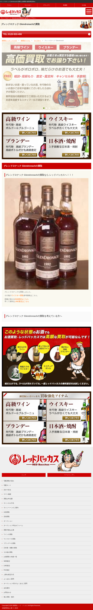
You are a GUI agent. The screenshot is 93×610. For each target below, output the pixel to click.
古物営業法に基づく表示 (10, 608)
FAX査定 (6, 570)
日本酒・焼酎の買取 (10, 548)
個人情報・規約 (9, 597)
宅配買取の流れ (9, 481)
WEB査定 (7, 561)
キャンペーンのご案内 (11, 507)
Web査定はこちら (22, 299)
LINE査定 (7, 566)
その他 (84, 5)
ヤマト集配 (7, 494)
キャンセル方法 (9, 503)
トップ (23, 475)
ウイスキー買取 (17, 295)
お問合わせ (7, 592)
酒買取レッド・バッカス (20, 605)
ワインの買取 (8, 534)
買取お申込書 (8, 499)
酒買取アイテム (25, 40)
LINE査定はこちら (22, 301)
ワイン (9, 5)
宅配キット (7, 485)
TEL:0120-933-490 (12, 34)
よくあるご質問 (9, 579)
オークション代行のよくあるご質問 (15, 583)
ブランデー (46, 5)
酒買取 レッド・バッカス (9, 40)
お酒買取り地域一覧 (10, 557)
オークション (8, 521)
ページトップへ (69, 475)
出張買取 (7, 512)
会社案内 (7, 588)
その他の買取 (8, 552)
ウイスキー (28, 5)
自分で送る (7, 490)
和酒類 (65, 5)
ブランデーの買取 (9, 543)
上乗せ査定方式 (9, 574)
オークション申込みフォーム (13, 525)
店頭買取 (7, 516)
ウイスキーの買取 (9, 539)
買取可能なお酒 (9, 530)
